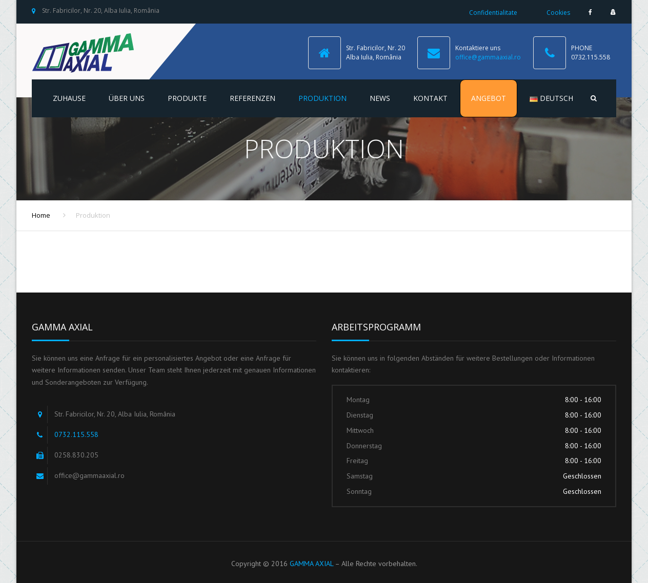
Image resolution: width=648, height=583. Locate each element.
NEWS (380, 98)
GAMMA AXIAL (311, 563)
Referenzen (252, 98)
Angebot (488, 98)
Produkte (187, 98)
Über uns (127, 98)
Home (41, 215)
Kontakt (430, 98)
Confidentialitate (493, 12)
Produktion (322, 98)
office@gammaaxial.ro (488, 57)
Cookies (558, 12)
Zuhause (69, 98)
